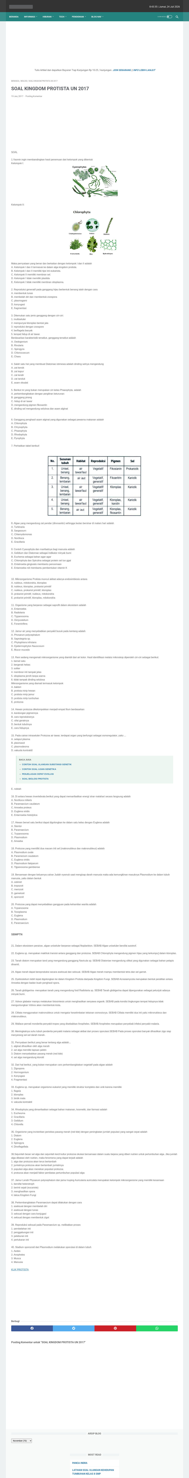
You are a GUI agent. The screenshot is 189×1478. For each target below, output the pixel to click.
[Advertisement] (67, 42)
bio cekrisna (88, 1473)
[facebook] (25, 1366)
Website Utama (94, 1467)
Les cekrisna (75, 1473)
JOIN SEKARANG (99, 67)
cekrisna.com (113, 1473)
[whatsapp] (109, 1366)
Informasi (31, 11)
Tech (63, 11)
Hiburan (49, 11)
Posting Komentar (34, 97)
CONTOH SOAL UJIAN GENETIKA (39, 777)
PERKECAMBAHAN (146, 73)
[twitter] (53, 1366)
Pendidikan (80, 11)
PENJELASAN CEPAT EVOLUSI (38, 782)
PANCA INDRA (143, 52)
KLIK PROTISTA (20, 1307)
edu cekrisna (100, 1473)
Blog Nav (98, 11)
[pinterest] (81, 1366)
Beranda (16, 11)
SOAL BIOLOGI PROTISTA (35, 787)
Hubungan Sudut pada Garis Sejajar (155, 80)
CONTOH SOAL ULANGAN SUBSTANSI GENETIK (47, 773)
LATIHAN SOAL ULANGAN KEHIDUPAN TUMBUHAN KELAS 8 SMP (154, 63)
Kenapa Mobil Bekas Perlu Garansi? (155, 124)
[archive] (143, 30)
